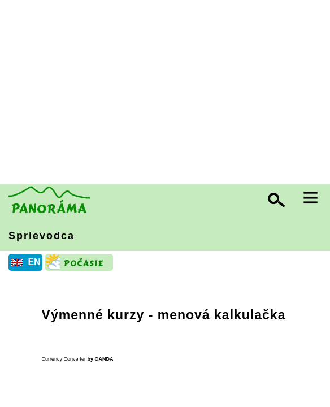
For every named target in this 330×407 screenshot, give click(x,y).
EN (34, 262)
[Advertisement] (168, 93)
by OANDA (101, 359)
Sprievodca (41, 235)
